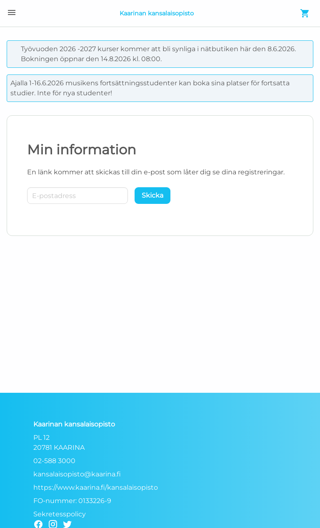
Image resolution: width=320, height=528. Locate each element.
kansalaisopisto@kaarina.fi (77, 474)
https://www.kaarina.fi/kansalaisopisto (95, 487)
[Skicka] (152, 195)
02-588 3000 (54, 461)
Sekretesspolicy (59, 514)
